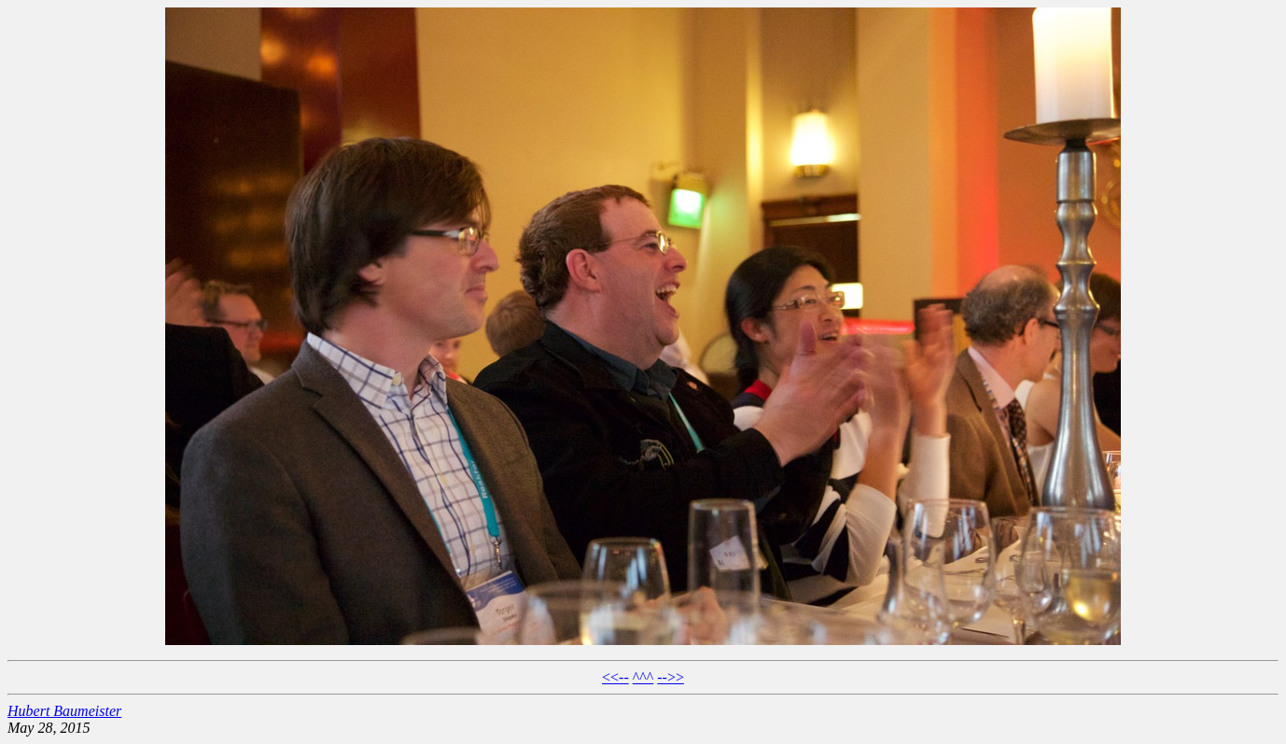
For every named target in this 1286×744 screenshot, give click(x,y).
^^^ (643, 677)
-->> (670, 677)
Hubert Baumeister (64, 711)
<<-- (615, 677)
